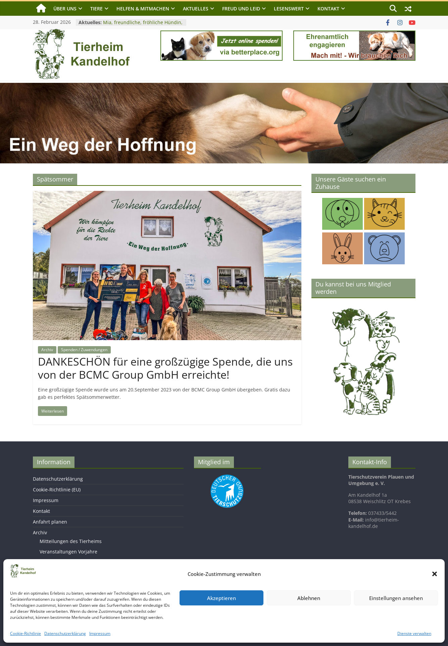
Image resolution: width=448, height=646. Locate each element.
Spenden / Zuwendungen (84, 350)
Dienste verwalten (414, 633)
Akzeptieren (221, 598)
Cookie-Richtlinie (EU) (57, 489)
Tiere (96, 8)
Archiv (47, 350)
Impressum (99, 633)
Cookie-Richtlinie (25, 633)
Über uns (65, 8)
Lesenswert (289, 8)
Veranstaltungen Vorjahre (68, 551)
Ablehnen (308, 598)
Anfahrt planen (50, 522)
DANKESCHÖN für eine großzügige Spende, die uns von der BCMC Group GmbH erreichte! (165, 367)
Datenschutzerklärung (65, 633)
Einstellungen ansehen (396, 598)
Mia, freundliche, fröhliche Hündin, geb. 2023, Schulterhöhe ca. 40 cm (143, 25)
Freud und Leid (241, 8)
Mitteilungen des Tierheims (71, 541)
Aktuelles (195, 8)
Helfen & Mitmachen (142, 8)
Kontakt (328, 8)
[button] (434, 574)
